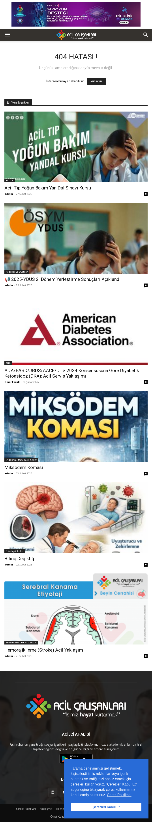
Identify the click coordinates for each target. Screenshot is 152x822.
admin (8, 193)
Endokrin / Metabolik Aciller (21, 459)
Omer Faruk (12, 382)
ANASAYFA (96, 81)
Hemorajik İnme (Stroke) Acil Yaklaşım (43, 650)
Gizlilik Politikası (26, 809)
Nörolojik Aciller (15, 551)
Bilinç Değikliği (20, 558)
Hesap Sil (62, 809)
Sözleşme (46, 809)
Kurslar (10, 180)
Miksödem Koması (23, 467)
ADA (8, 363)
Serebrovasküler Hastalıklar (21, 642)
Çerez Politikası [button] (119, 795)
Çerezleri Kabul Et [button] (106, 807)
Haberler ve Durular (17, 271)
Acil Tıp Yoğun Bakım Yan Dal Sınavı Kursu (47, 188)
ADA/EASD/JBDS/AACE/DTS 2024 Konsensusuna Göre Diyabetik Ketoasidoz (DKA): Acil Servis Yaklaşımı (71, 373)
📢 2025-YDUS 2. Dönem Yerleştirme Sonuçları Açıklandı (62, 279)
